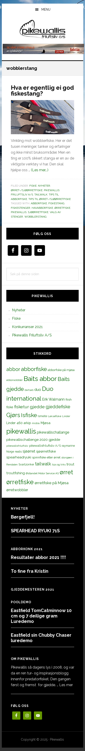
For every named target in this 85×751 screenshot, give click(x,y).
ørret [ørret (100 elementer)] (66, 472)
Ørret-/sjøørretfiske (26, 190)
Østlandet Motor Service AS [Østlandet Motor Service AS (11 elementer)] (42, 473)
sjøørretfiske (38, 212)
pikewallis (18, 212)
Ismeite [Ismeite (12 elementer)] (42, 416)
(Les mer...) (39, 170)
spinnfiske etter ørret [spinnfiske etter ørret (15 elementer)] (46, 457)
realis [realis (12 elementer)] (18, 451)
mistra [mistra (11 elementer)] (36, 423)
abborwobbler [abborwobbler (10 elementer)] (14, 380)
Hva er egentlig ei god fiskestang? (42, 90)
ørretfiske (62, 207)
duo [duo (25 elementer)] (37, 389)
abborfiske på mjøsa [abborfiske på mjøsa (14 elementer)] (61, 370)
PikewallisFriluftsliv (42, 30)
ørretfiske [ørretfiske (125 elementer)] (20, 482)
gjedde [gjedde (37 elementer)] (37, 406)
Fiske (33, 185)
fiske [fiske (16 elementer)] (9, 407)
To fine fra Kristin (29, 571)
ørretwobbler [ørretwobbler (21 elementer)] (17, 490)
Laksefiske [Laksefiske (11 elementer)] (54, 416)
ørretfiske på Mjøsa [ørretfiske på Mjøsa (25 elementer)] (51, 483)
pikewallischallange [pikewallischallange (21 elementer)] (53, 432)
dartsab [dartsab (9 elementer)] (29, 390)
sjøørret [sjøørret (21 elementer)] (29, 451)
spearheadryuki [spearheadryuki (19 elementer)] (18, 457)
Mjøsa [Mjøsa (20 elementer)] (45, 423)
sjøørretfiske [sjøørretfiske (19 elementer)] (46, 451)
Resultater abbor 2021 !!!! (38, 557)
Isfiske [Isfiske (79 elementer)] (29, 415)
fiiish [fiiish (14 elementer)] (69, 399)
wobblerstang (35, 216)
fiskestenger (20, 207)
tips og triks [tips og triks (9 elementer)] (59, 464)
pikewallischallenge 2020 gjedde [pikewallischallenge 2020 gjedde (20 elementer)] (33, 439)
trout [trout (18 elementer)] (70, 464)
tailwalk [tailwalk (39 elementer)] (43, 464)
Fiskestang (56, 203)
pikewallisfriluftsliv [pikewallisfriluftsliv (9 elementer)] (17, 445)
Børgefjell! (23, 517)
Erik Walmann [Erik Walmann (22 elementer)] (53, 399)
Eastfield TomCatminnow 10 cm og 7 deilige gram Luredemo (41, 616)
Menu (45, 9)
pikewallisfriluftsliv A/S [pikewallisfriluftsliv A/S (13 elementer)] (45, 445)
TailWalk (40, 194)
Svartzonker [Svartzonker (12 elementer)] (26, 464)
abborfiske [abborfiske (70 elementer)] (34, 369)
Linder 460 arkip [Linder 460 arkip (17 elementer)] (18, 423)
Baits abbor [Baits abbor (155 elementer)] (40, 379)
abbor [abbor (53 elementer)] (13, 369)
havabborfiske (42, 207)
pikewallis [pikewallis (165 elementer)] (21, 431)
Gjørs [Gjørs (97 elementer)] (13, 415)
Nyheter (44, 185)
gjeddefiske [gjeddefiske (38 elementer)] (58, 406)
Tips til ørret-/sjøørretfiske (49, 199)
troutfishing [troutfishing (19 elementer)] (15, 473)
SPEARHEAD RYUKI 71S (35, 530)
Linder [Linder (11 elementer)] (66, 416)
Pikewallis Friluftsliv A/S (32, 335)
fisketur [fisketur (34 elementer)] (21, 406)
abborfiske (39, 203)
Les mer (66, 685)
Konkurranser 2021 (27, 327)
